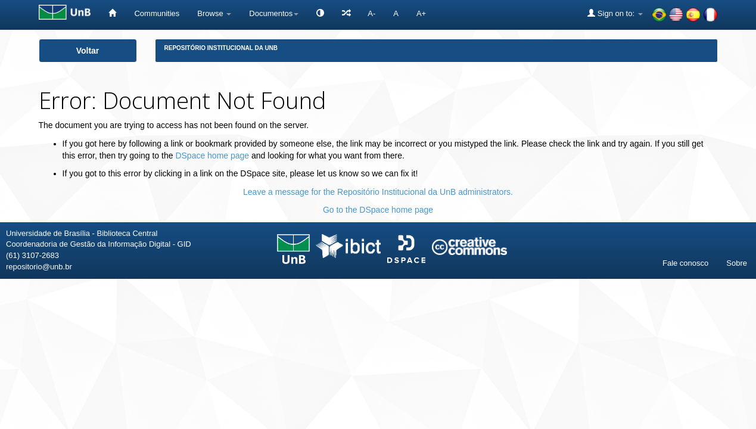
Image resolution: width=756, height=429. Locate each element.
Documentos (273, 13)
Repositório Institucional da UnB (221, 48)
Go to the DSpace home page (378, 209)
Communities (156, 13)
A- (371, 13)
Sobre (736, 263)
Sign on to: (614, 13)
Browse (214, 13)
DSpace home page (212, 155)
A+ (421, 13)
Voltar (87, 50)
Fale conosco (685, 263)
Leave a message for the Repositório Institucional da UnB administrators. (378, 192)
